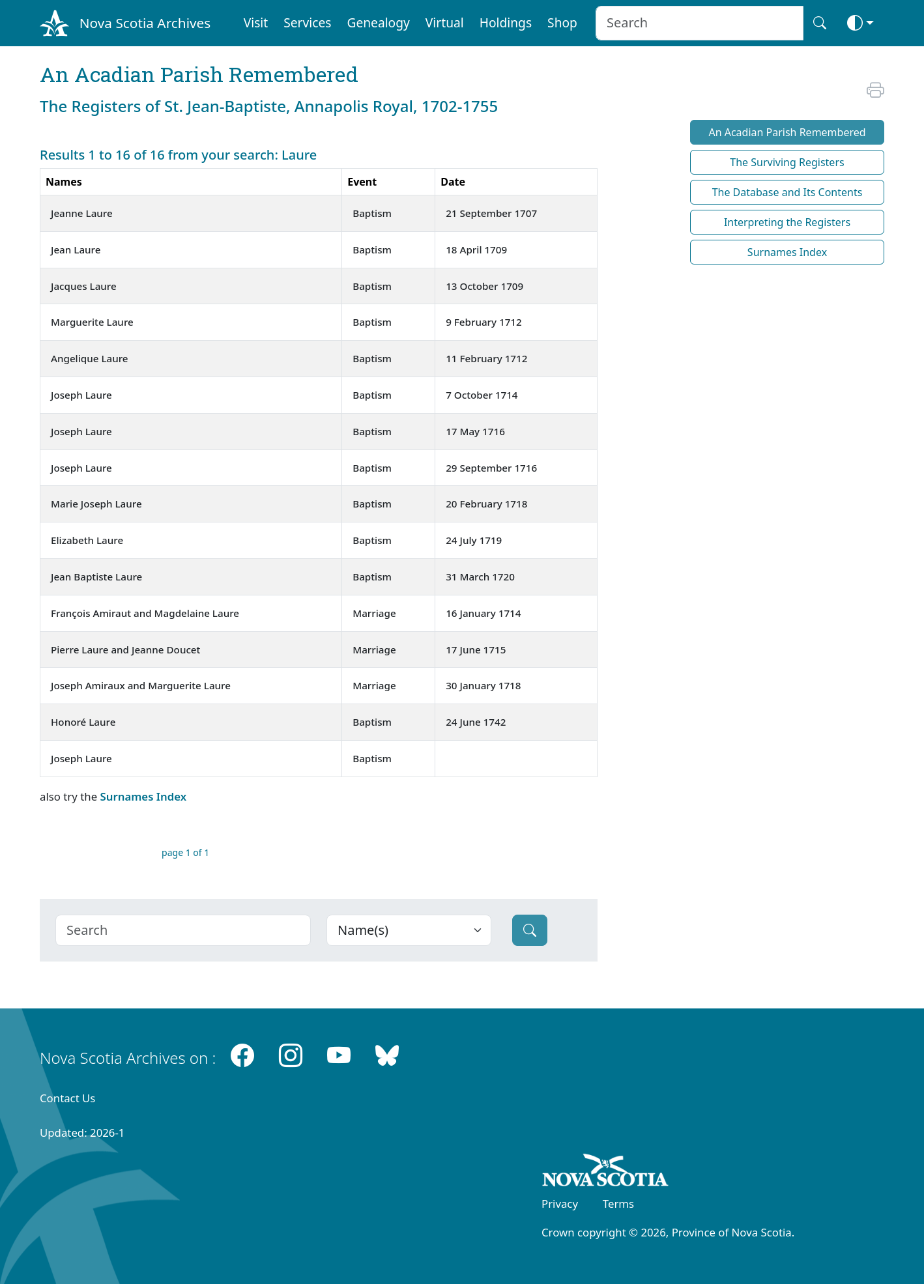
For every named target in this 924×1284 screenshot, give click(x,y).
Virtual (445, 22)
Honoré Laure (83, 721)
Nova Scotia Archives (144, 23)
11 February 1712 (486, 358)
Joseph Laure (81, 394)
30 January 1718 (483, 685)
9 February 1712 (484, 321)
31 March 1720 (480, 576)
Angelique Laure (89, 358)
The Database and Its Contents (787, 192)
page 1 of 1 (185, 852)
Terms (618, 1203)
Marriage (374, 613)
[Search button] (820, 23)
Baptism (372, 213)
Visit (256, 22)
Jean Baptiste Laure (96, 576)
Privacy (559, 1203)
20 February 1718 (486, 503)
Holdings (506, 22)
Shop (562, 22)
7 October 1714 (481, 394)
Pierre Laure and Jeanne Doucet (125, 649)
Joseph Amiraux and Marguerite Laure (141, 685)
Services (307, 22)
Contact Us (67, 1098)
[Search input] (699, 23)
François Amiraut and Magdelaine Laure (145, 613)
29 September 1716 (491, 467)
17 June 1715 (476, 649)
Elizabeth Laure (87, 540)
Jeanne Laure (82, 213)
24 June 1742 (476, 721)
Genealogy (378, 22)
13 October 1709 (484, 285)
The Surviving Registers (787, 162)
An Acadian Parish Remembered (786, 132)
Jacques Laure (84, 285)
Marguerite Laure (92, 321)
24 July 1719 (474, 540)
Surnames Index (143, 796)
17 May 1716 (475, 431)
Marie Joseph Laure (96, 503)
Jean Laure (75, 249)
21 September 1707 (491, 213)
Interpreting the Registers (787, 222)
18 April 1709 (476, 249)
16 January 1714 (483, 613)
